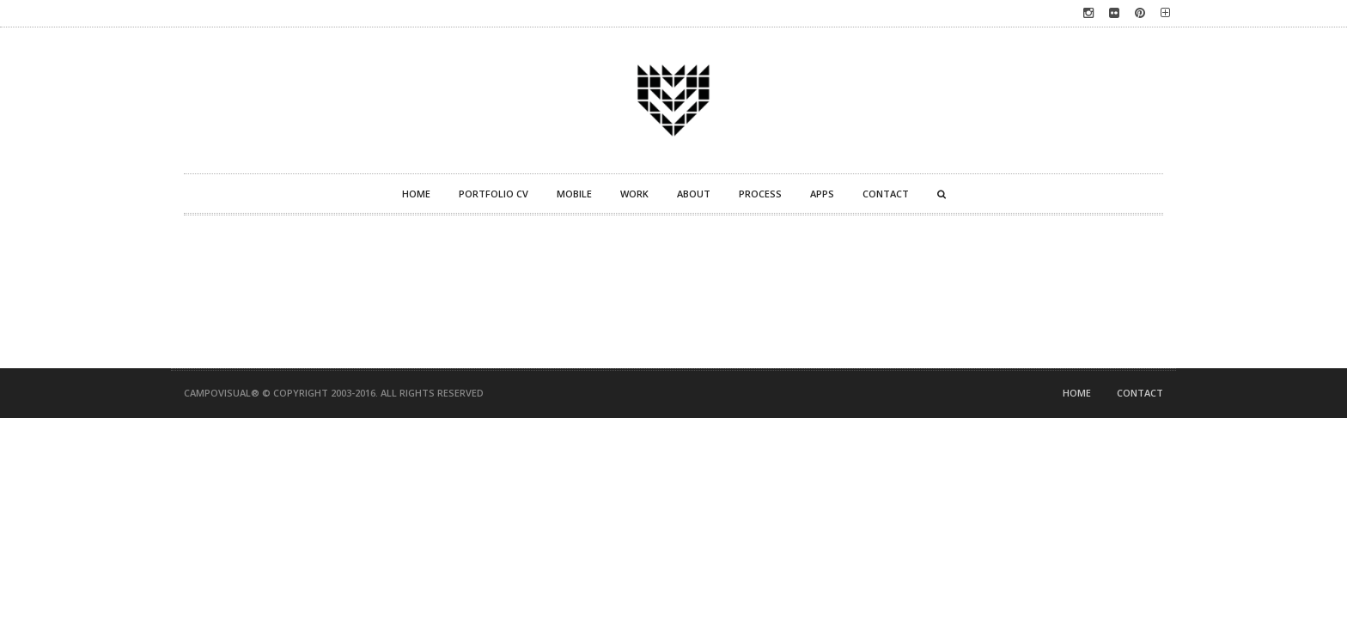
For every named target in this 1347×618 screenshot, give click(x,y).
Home (416, 193)
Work (634, 193)
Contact (885, 193)
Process (760, 193)
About (693, 193)
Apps (822, 193)
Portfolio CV (493, 193)
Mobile (574, 193)
